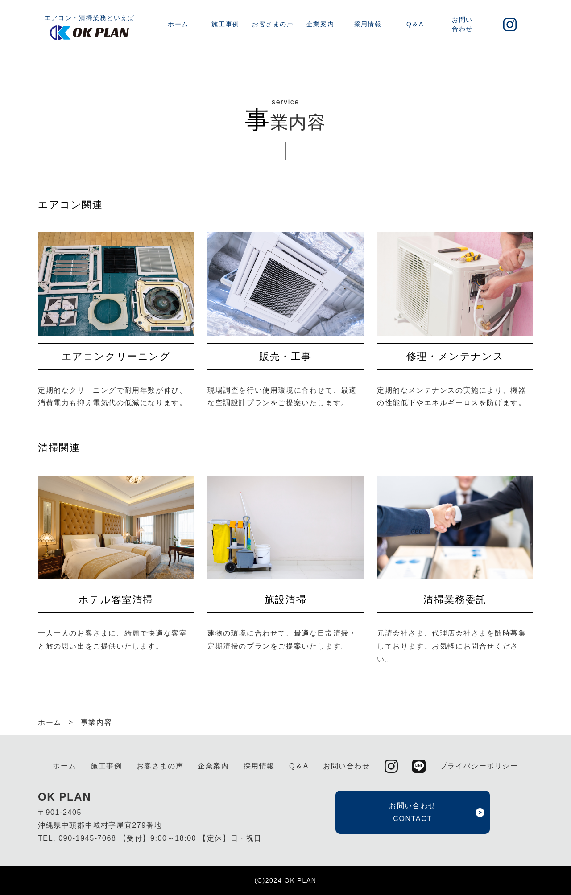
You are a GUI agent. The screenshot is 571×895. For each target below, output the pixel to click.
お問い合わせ (462, 24)
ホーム (178, 24)
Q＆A (415, 24)
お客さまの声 (273, 24)
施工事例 (225, 24)
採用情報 (367, 24)
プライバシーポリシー (479, 766)
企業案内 (320, 24)
